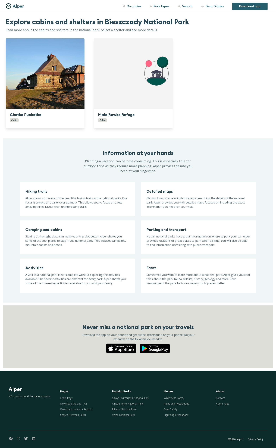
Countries (132, 6)
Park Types (159, 6)
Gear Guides (212, 6)
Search (185, 6)
